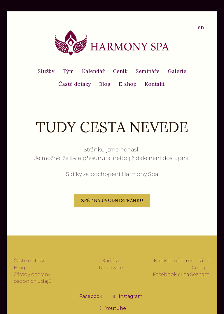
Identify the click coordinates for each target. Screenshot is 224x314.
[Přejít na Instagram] (127, 296)
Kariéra (110, 261)
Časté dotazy (29, 261)
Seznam (199, 274)
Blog (19, 268)
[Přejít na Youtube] (112, 308)
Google (200, 268)
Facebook (165, 274)
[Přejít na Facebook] (87, 296)
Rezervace (111, 268)
